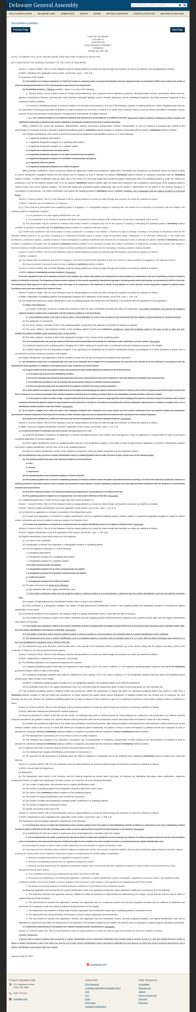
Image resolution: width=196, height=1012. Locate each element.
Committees (67, 14)
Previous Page (20, 29)
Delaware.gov (144, 988)
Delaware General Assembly (43, 5)
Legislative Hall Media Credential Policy (103, 988)
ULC (87, 995)
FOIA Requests (92, 984)
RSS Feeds (90, 1003)
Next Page (177, 29)
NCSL (88, 999)
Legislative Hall (20, 999)
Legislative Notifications (95, 1006)
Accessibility (144, 984)
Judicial (141, 992)
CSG (87, 992)
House (97, 14)
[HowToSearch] (179, 5)
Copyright (142, 999)
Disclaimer (143, 1003)
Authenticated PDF (98, 964)
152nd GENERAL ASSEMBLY (24, 23)
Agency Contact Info (147, 995)
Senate (84, 14)
